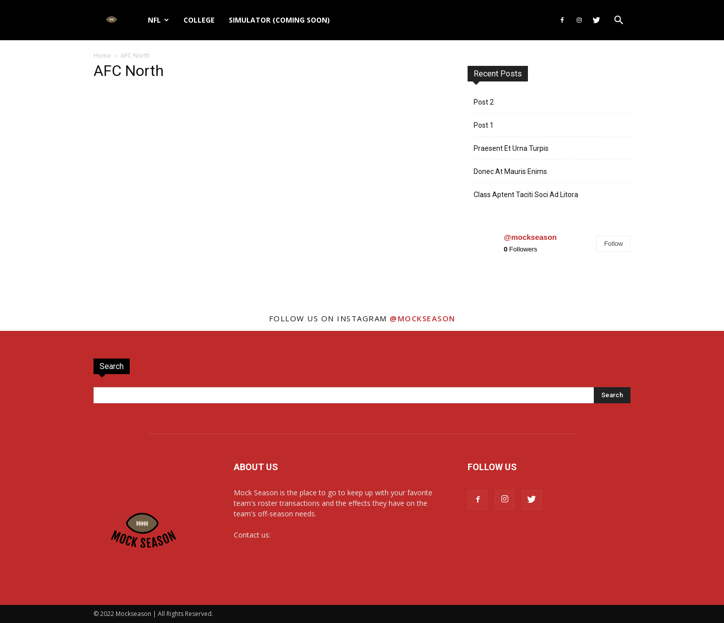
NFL (158, 20)
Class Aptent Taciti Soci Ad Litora (526, 195)
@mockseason (530, 237)
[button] (618, 21)
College (199, 20)
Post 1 (484, 125)
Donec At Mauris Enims (510, 171)
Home (102, 55)
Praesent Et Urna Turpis (511, 148)
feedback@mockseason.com (320, 535)
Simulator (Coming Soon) (279, 20)
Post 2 (484, 102)
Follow (613, 243)
